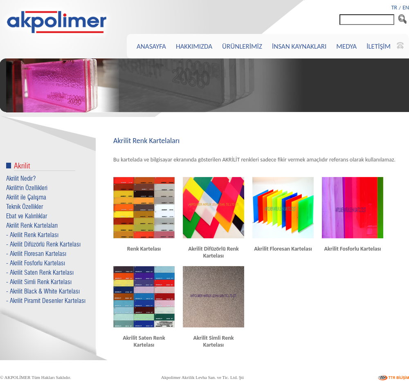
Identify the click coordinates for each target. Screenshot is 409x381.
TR (394, 7)
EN (405, 7)
